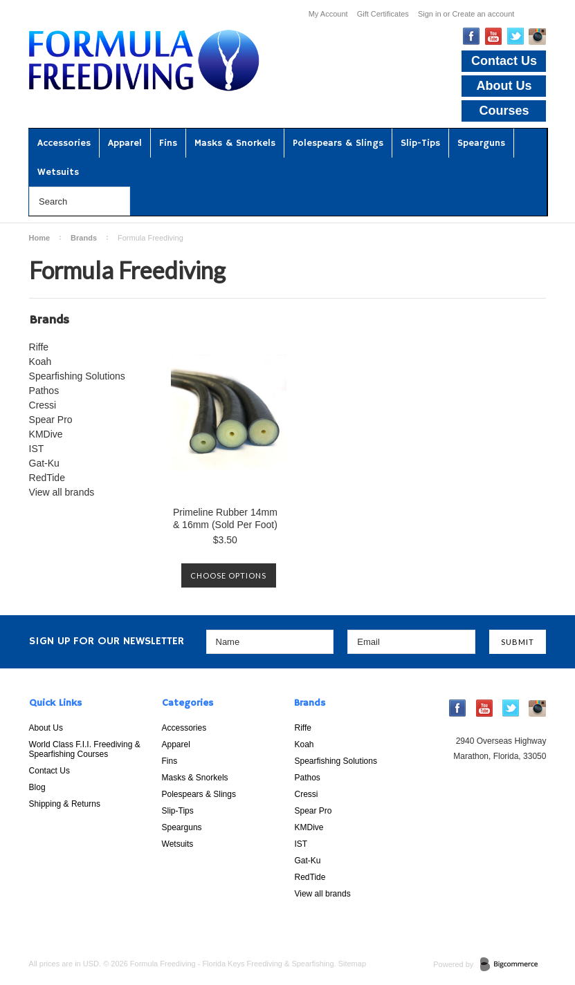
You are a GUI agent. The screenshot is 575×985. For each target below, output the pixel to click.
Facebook (471, 36)
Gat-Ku (44, 463)
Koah (40, 361)
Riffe (39, 347)
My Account (328, 14)
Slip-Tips (420, 143)
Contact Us (504, 61)
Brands (84, 238)
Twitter (515, 36)
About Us (503, 86)
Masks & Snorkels (234, 143)
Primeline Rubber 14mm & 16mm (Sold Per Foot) (225, 518)
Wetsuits (58, 172)
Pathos (44, 390)
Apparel (125, 143)
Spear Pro (51, 419)
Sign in (429, 14)
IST (36, 448)
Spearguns (481, 143)
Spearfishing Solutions (77, 376)
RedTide (47, 477)
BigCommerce (513, 965)
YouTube (493, 36)
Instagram (537, 36)
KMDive (46, 434)
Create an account (483, 14)
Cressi (43, 405)
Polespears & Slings (338, 143)
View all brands (62, 492)
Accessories (64, 143)
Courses (504, 111)
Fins (168, 143)
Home (40, 238)
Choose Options (228, 575)
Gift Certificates (383, 14)
